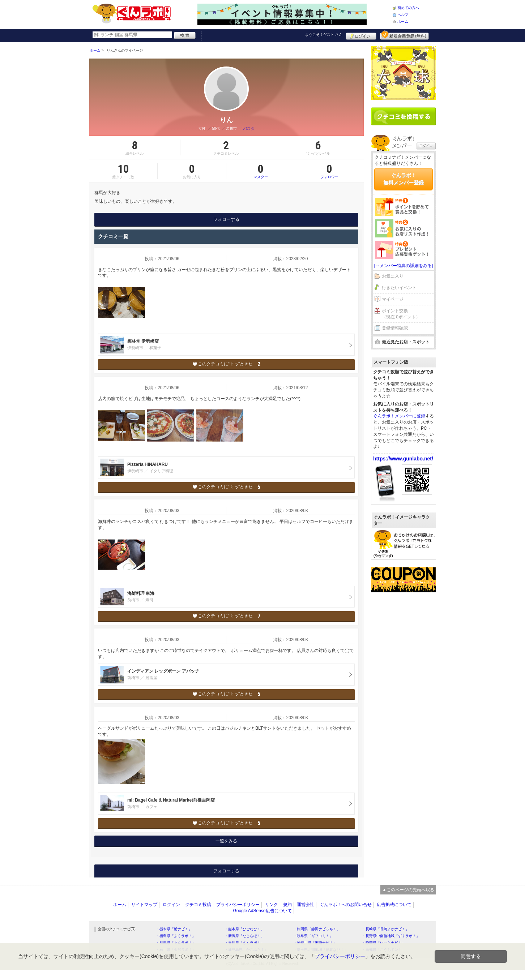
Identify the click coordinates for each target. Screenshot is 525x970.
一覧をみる (226, 841)
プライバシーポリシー (238, 904)
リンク (271, 904)
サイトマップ (144, 904)
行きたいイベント (399, 287)
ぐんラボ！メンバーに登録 (399, 416)
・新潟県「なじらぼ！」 (244, 936)
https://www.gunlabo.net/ (403, 459)
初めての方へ (408, 8)
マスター (260, 171)
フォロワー (329, 171)
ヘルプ (402, 15)
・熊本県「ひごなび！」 (244, 929)
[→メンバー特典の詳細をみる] (403, 265)
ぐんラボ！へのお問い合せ (346, 904)
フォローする (226, 219)
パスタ (248, 128)
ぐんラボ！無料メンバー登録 (403, 178)
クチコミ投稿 (198, 904)
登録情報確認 (395, 328)
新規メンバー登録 (404, 35)
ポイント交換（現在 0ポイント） (401, 313)
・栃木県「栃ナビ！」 (174, 929)
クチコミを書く (403, 116)
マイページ (393, 299)
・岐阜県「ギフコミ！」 (313, 936)
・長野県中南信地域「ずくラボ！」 (391, 936)
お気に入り (393, 276)
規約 (287, 904)
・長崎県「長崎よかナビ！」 (385, 929)
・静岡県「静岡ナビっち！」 (316, 929)
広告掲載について (394, 904)
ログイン (361, 35)
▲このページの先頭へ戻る (408, 889)
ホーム (402, 21)
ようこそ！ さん (323, 35)
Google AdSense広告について (262, 910)
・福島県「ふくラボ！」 (176, 936)
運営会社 (305, 904)
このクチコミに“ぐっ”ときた (226, 364)
